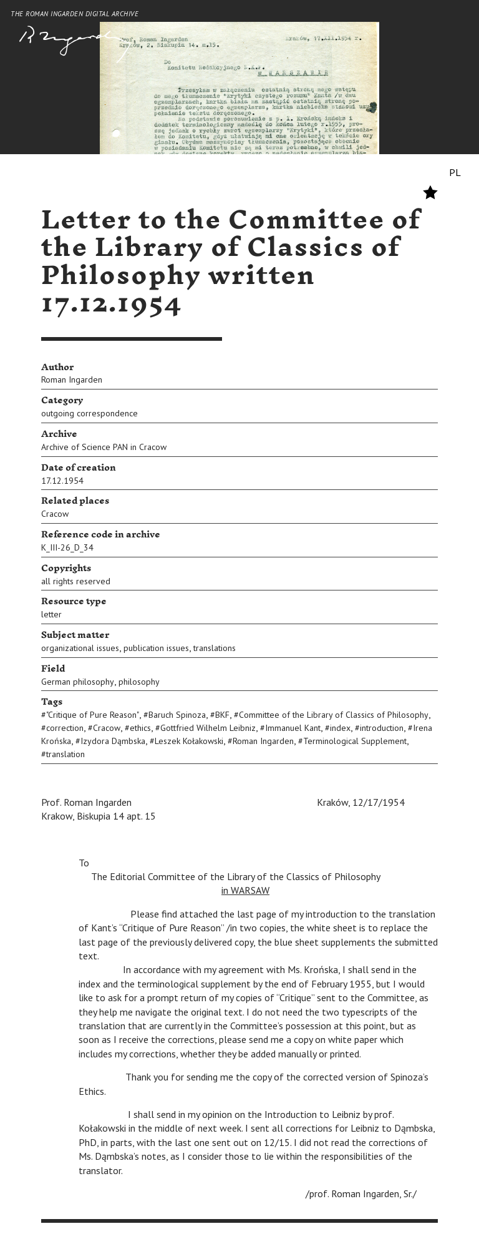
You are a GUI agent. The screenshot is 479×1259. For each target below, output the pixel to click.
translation (65, 754)
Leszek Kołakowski (189, 741)
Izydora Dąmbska (112, 741)
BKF (222, 714)
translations (214, 648)
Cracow (55, 513)
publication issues (156, 648)
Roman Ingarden (71, 379)
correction (65, 727)
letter (51, 614)
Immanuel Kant (293, 727)
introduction (382, 727)
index (340, 727)
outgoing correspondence (89, 413)
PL (455, 172)
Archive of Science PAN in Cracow (104, 447)
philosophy (139, 681)
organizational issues (80, 648)
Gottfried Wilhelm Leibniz (208, 727)
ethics (140, 727)
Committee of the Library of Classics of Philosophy (333, 714)
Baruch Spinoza (177, 714)
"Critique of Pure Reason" (92, 714)
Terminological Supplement (355, 741)
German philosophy (77, 681)
